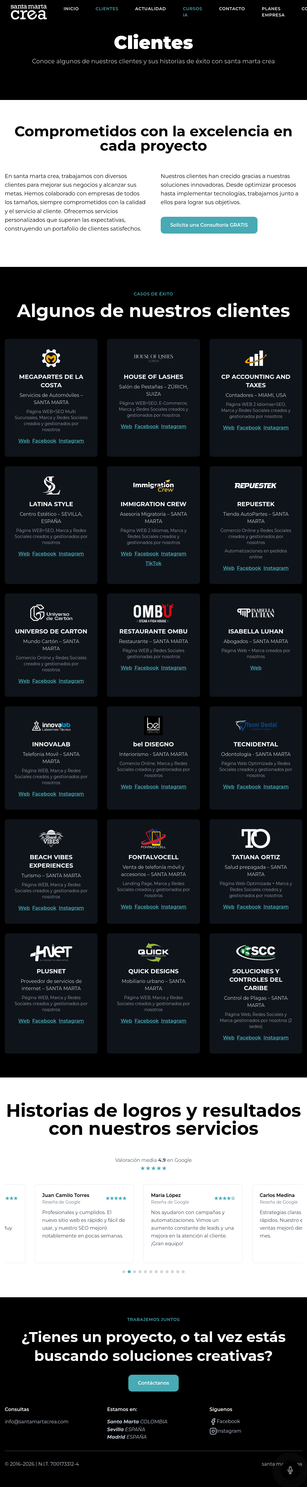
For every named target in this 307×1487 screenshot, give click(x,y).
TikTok (153, 563)
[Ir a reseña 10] (172, 1271)
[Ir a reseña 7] (156, 1271)
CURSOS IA (192, 12)
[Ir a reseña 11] (177, 1271)
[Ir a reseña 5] (145, 1271)
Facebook (44, 441)
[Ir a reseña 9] (166, 1271)
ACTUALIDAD (150, 8)
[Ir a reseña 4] (140, 1271)
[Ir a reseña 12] (183, 1271)
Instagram (71, 441)
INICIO (71, 8)
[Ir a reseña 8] (161, 1271)
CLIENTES (107, 8)
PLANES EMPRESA (273, 12)
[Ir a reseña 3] (134, 1271)
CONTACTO (232, 8)
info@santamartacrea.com (36, 1422)
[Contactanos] (290, 1470)
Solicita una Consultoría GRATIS (209, 225)
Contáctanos (153, 1383)
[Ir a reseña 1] (123, 1271)
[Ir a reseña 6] (150, 1271)
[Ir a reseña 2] (129, 1271)
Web (24, 441)
